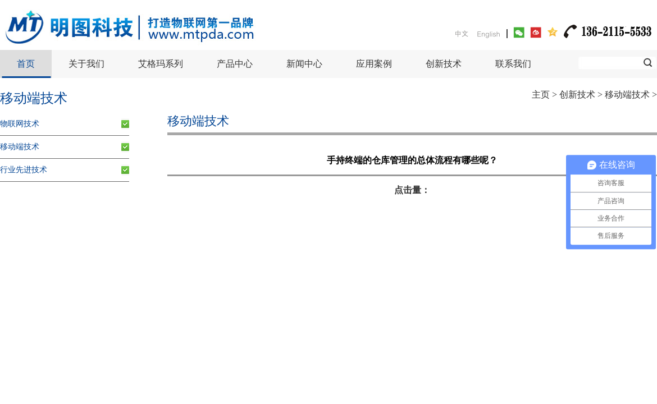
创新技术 (444, 63)
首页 (26, 63)
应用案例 (374, 63)
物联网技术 (19, 124)
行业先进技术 (23, 170)
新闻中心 (304, 63)
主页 (541, 94)
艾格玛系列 (160, 63)
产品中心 (235, 63)
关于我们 (86, 63)
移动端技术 (627, 94)
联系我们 (513, 63)
